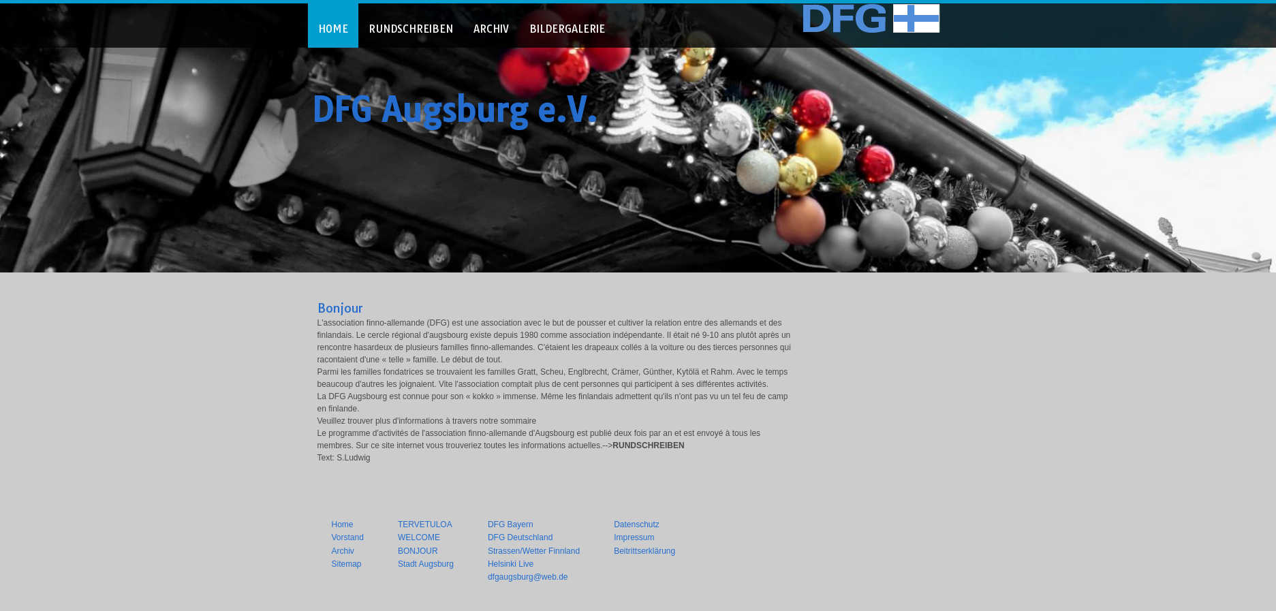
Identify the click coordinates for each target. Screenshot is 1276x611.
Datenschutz (636, 524)
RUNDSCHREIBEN (411, 28)
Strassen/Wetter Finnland (534, 551)
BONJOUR (418, 551)
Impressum (634, 537)
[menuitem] (333, 25)
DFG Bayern (510, 524)
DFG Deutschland (520, 537)
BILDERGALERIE (567, 28)
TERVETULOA (425, 524)
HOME (333, 28)
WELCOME (419, 537)
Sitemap (347, 564)
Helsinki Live (510, 564)
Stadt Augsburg (426, 564)
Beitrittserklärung (644, 551)
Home (343, 524)
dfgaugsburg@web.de (528, 577)
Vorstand (348, 537)
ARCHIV (491, 28)
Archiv (343, 551)
